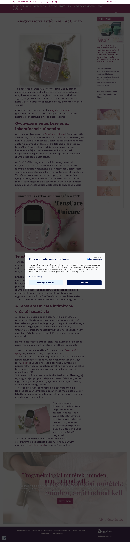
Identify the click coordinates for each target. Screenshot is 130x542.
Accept (84, 283)
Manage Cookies (45, 283)
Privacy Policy (35, 277)
